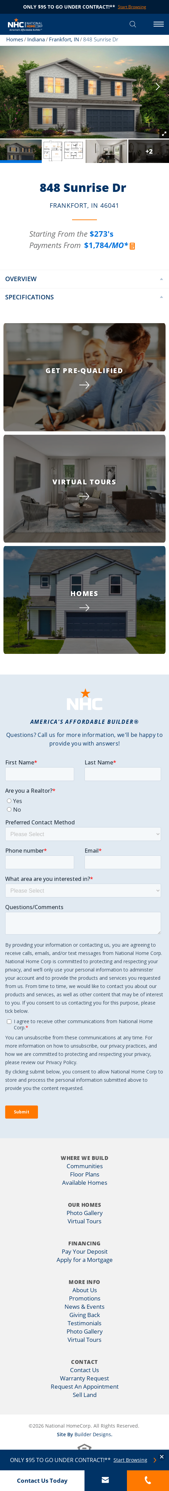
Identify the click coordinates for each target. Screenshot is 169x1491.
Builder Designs (92, 1434)
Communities (85, 1166)
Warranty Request (84, 1378)
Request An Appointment (85, 1386)
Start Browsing (130, 1460)
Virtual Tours (84, 1221)
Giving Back (84, 1315)
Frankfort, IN (64, 39)
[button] (133, 24)
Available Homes (84, 1182)
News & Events (84, 1306)
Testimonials (84, 1323)
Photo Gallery (85, 1213)
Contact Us (84, 1370)
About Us (84, 1290)
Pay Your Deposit (85, 1251)
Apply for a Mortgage (85, 1260)
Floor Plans (84, 1174)
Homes (14, 39)
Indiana (36, 39)
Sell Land (85, 1395)
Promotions (84, 1298)
